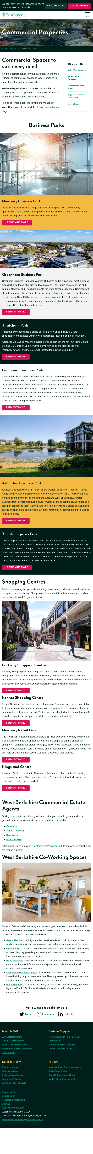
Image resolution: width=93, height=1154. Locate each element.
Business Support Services (62, 1070)
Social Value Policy (58, 1097)
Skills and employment (13, 1101)
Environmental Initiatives (14, 1109)
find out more (15, 702)
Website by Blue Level (13, 1133)
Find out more (54, 6)
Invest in (13, 49)
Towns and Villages (48, 107)
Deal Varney (13, 857)
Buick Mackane (15, 989)
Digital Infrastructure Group (62, 1101)
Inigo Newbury (14, 1013)
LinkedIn (68, 1039)
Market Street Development (62, 1105)
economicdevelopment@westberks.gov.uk (22, 1145)
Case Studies (8, 1078)
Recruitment (55, 1067)
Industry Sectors (10, 1097)
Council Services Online (60, 1074)
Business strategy (11, 1093)
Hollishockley (14, 862)
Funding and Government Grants (65, 1063)
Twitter (28, 1039)
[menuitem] (77, 84)
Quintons (11, 848)
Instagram (48, 1039)
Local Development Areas (14, 1070)
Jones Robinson (15, 853)
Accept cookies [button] (79, 6)
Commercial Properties (13, 1067)
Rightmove (39, 869)
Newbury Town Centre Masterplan (65, 1093)
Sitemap (6, 1130)
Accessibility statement (13, 1126)
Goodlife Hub (14, 976)
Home (4, 49)
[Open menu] (88, 15)
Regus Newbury (15, 964)
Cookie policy (8, 1122)
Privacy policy (9, 1118)
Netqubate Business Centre (22, 1001)
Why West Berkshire (12, 1063)
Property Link (57, 869)
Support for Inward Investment (17, 1074)
